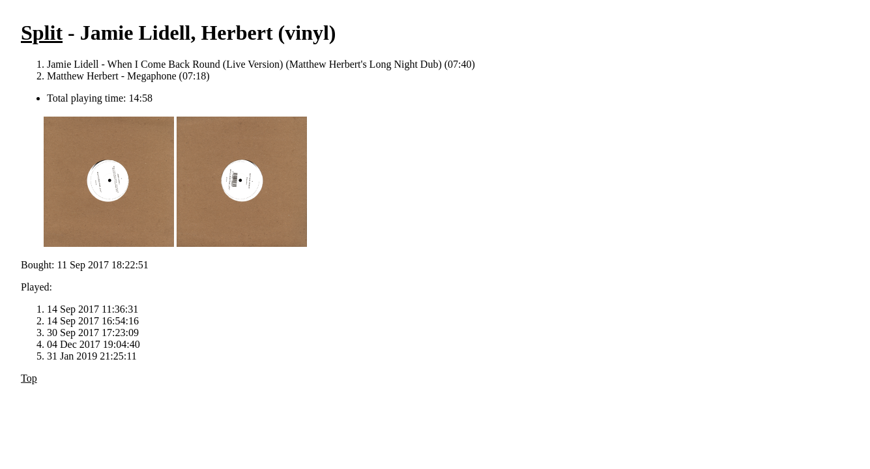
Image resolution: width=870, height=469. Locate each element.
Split (42, 32)
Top (29, 378)
